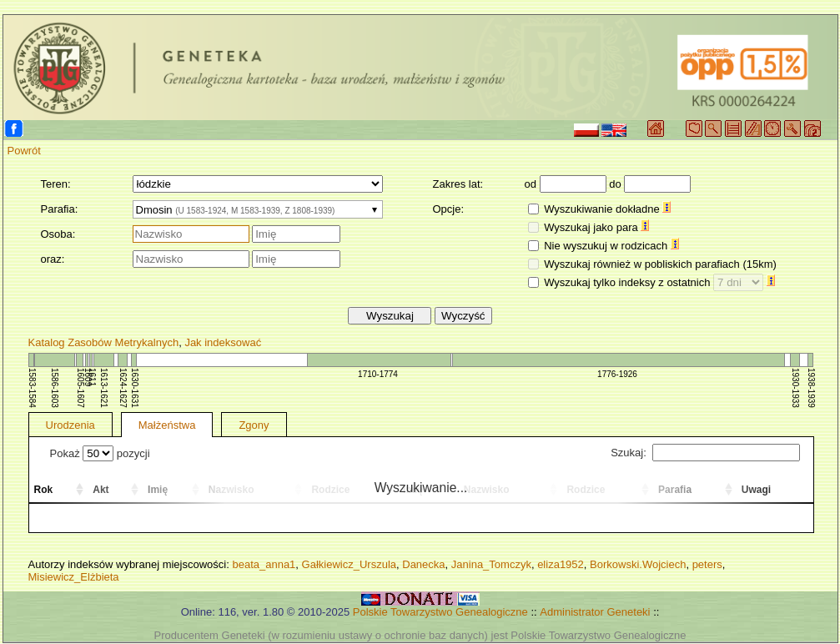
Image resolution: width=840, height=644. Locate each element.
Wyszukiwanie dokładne (607, 209)
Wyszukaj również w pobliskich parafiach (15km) (660, 264)
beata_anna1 (263, 564)
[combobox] (258, 209)
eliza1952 (560, 564)
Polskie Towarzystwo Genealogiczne (440, 612)
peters (707, 564)
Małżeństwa (167, 425)
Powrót (24, 150)
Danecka (423, 564)
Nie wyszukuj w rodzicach (611, 245)
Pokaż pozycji (100, 453)
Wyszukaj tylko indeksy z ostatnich (659, 282)
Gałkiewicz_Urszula (349, 564)
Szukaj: (705, 452)
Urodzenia (70, 425)
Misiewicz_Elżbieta (73, 577)
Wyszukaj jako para (596, 227)
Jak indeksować (222, 342)
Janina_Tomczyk (491, 564)
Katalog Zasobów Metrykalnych (103, 342)
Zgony (254, 425)
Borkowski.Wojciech (638, 564)
